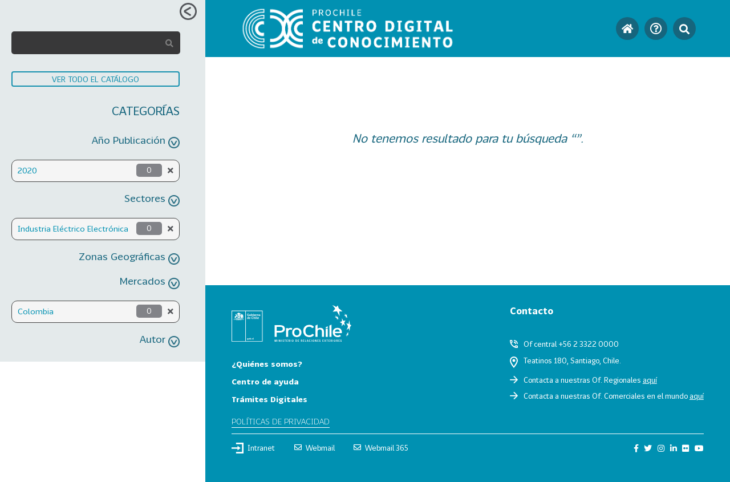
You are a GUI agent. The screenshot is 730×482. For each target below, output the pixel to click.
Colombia (36, 311)
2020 (27, 170)
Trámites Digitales (269, 399)
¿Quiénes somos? (267, 363)
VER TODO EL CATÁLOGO (95, 79)
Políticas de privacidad (281, 421)
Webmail (314, 447)
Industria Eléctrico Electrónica (73, 228)
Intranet (253, 448)
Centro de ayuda (265, 381)
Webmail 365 (381, 447)
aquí (650, 379)
